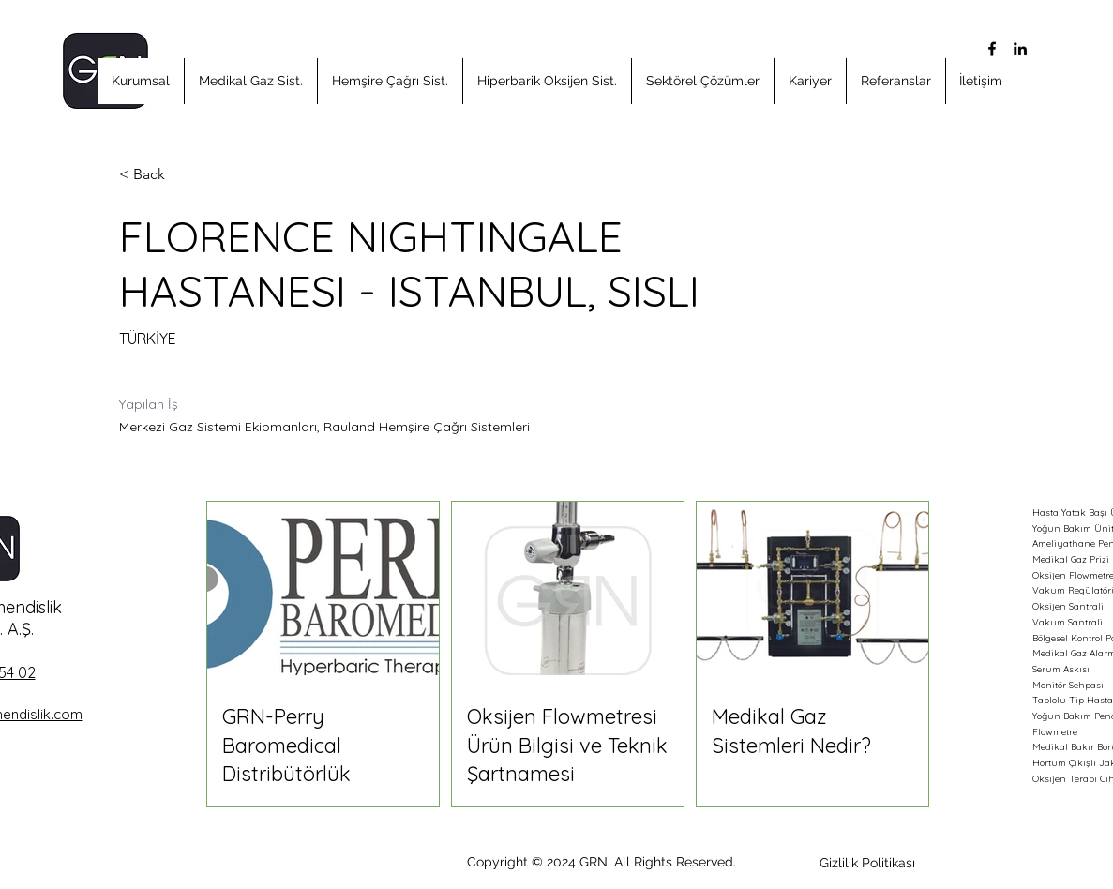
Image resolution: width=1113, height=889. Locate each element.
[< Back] (185, 175)
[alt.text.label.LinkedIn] (1020, 48)
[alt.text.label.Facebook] (992, 48)
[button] (141, 81)
